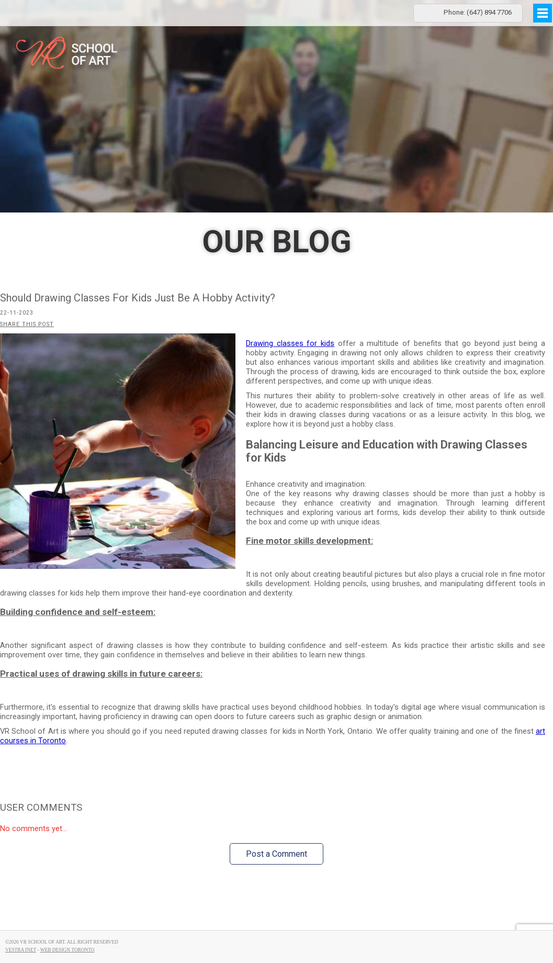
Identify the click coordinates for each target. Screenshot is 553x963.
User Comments (41, 807)
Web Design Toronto (67, 950)
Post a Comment (276, 854)
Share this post (27, 324)
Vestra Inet (20, 950)
